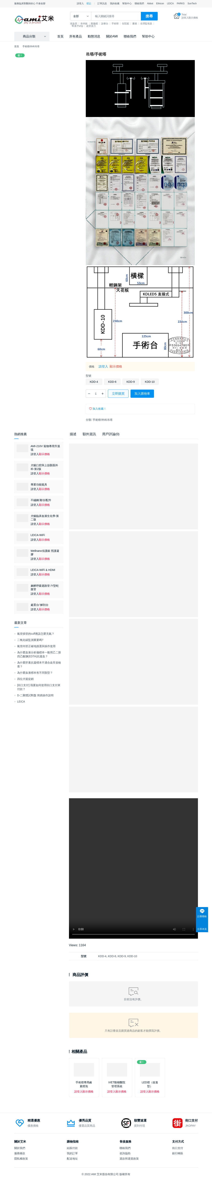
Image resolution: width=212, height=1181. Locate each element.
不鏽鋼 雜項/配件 (41, 500)
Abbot (150, 3)
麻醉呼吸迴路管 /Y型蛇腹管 (45, 587)
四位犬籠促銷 (25, 678)
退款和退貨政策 (129, 1158)
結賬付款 (72, 1148)
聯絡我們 (139, 3)
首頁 (60, 36)
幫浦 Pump (100, 26)
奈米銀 (91, 23)
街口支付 (177, 1148)
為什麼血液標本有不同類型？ (35, 672)
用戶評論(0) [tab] (111, 434)
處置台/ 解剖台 (40, 604)
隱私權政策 (21, 1158)
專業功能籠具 (39, 484)
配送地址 (72, 1158)
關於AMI (112, 36)
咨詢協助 (125, 1153)
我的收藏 (114, 3)
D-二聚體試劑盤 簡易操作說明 (35, 695)
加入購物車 (142, 393)
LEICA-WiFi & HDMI (43, 569)
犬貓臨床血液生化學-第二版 (45, 517)
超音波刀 (114, 26)
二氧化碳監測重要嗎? (30, 639)
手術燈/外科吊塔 (103, 419)
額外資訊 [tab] (89, 434)
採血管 (81, 23)
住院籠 (133, 23)
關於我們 (19, 1148)
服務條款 (19, 1153)
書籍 (142, 23)
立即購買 (118, 393)
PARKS (181, 3)
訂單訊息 (102, 3)
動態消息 (94, 36)
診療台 (112, 23)
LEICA (170, 3)
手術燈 (122, 23)
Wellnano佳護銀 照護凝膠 (45, 552)
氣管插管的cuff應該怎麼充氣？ (35, 633)
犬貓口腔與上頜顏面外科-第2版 (44, 467)
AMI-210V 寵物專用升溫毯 (45, 448)
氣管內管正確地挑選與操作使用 (36, 646)
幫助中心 (127, 3)
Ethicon (160, 3)
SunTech (192, 3)
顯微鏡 (102, 23)
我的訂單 (72, 1153)
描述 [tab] (73, 434)
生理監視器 (85, 26)
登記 (88, 3)
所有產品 (75, 36)
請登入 (80, 3)
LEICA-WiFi (38, 535)
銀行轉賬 (177, 1153)
